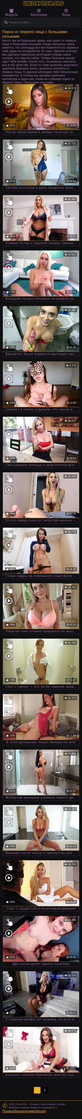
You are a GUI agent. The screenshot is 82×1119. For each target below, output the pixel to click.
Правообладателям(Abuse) (24, 1111)
